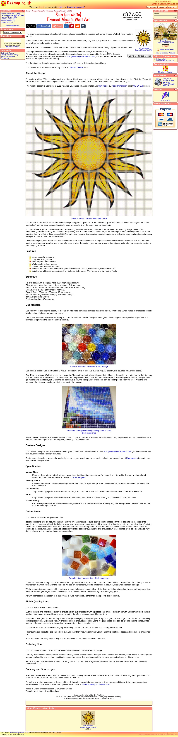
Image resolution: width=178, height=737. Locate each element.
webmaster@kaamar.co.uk (19, 733)
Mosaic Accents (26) (8, 19)
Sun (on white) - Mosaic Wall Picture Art (89, 217)
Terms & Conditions (8, 56)
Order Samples (78, 477)
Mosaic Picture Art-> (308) (10, 14)
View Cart (163, 7)
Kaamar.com (132, 458)
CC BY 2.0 (138, 86)
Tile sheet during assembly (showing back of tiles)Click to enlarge (89, 431)
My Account (152, 7)
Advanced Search (12, 47)
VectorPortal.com (119, 86)
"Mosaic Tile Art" (76, 67)
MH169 (69, 11)
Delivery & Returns (7, 53)
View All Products (12, 26)
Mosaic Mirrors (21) (8, 20)
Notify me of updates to (169, 82)
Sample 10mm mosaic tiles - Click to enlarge (89, 577)
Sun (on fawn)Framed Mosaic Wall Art (88, 726)
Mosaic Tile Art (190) (9, 17)
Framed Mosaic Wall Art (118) (13, 15)
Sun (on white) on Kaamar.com (80, 56)
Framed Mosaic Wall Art (56, 11)
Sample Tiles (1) (7, 22)
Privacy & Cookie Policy (9, 55)
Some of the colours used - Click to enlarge (89, 365)
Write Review (165, 100)
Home (28, 11)
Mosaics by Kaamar (165, 72)
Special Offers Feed (165, 49)
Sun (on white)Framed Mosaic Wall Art (143, 48)
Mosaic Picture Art (38, 11)
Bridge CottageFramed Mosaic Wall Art (165, 42)
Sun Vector (103, 86)
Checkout (172, 7)
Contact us (5, 58)
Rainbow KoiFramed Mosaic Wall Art (164, 60)
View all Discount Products (165, 53)
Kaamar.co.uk (16, 3)
